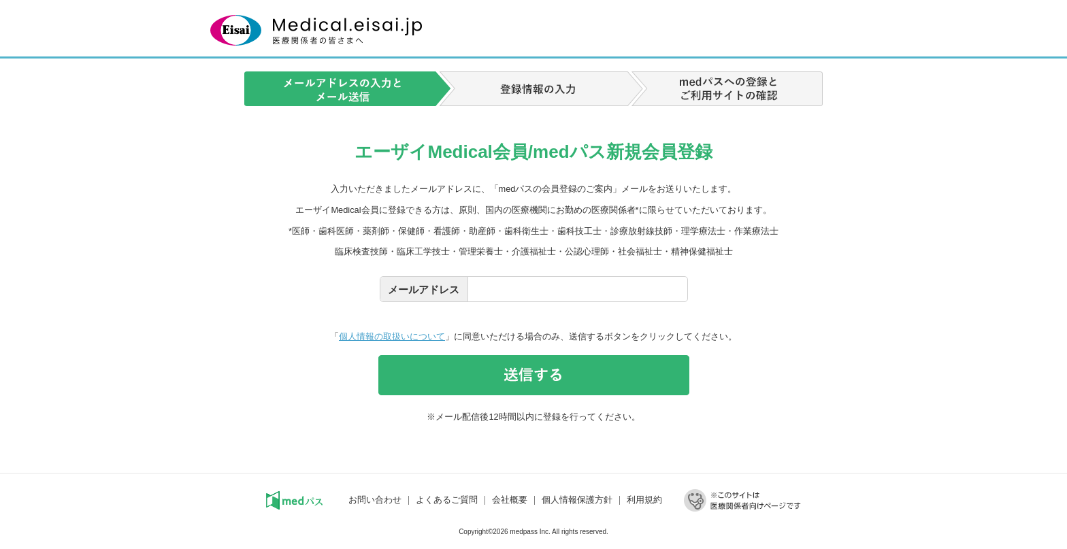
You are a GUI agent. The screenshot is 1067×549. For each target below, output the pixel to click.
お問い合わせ (374, 500)
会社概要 (509, 500)
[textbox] (578, 289)
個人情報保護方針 (577, 500)
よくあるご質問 (447, 500)
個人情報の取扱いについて (392, 336)
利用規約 (644, 500)
